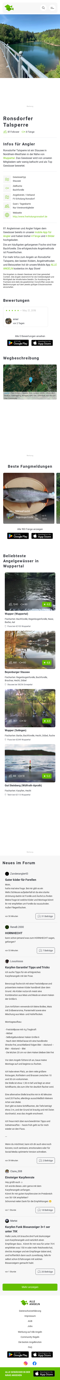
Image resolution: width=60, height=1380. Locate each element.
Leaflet (6, 393)
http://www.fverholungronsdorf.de (30, 216)
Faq (30, 1347)
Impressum (30, 1316)
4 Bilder (50, 236)
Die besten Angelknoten (30, 1342)
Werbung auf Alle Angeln (30, 1332)
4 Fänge (35, 236)
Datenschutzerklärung (30, 1311)
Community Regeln (30, 1337)
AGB (30, 1321)
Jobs (30, 1326)
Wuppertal (9, 158)
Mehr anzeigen (30, 1287)
